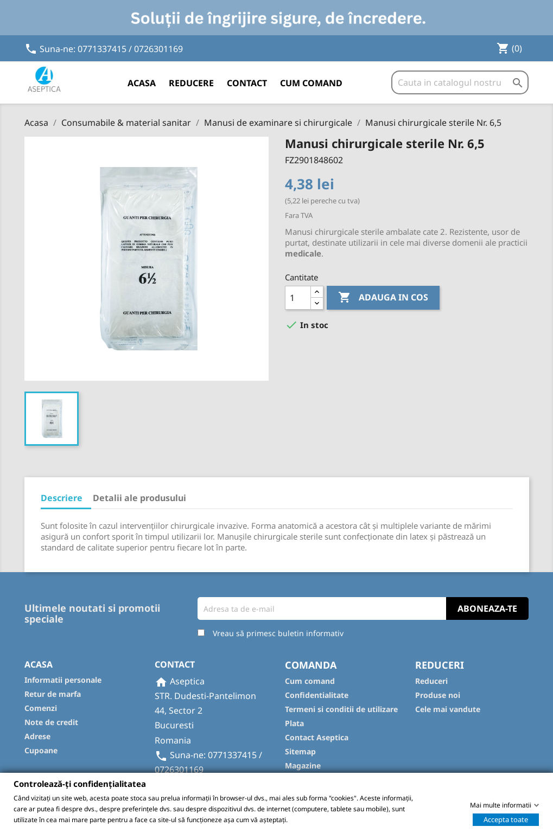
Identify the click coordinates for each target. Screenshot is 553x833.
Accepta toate (506, 819)
